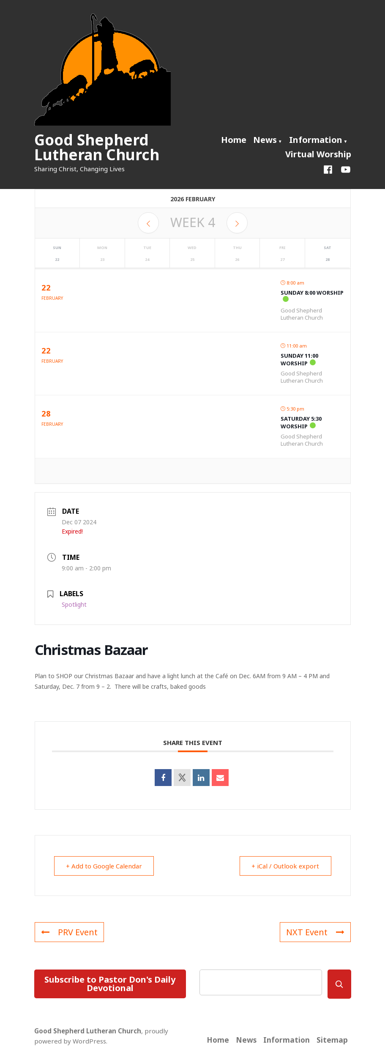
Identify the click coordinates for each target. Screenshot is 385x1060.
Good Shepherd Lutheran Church (96, 147)
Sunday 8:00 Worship (312, 292)
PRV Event (69, 932)
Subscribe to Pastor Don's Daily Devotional (109, 984)
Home (233, 139)
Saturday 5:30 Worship (301, 422)
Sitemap (332, 1040)
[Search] (339, 984)
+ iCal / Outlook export (285, 866)
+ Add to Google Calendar (104, 866)
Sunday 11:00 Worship (299, 359)
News (265, 139)
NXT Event (315, 932)
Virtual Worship (318, 154)
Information (315, 139)
